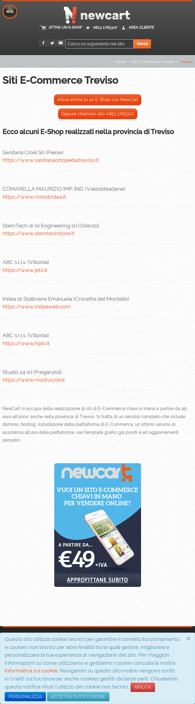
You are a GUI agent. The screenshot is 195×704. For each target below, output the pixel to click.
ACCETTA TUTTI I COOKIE (78, 696)
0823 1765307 (105, 27)
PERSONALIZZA (25, 696)
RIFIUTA (143, 687)
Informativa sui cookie (31, 671)
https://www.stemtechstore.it (38, 233)
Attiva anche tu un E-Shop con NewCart (97, 99)
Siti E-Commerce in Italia (153, 62)
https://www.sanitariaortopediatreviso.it (50, 160)
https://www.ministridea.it (34, 197)
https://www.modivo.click (33, 380)
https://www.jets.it (24, 270)
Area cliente (141, 27)
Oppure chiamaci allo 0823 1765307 (97, 113)
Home (120, 62)
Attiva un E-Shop (65, 27)
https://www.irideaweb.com (36, 306)
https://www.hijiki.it (26, 343)
